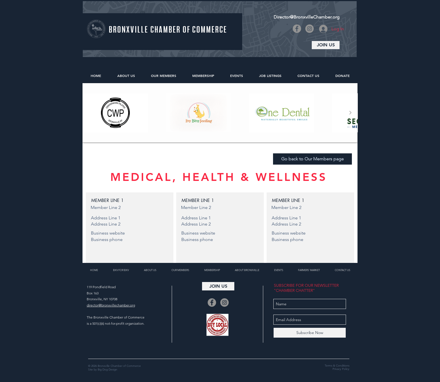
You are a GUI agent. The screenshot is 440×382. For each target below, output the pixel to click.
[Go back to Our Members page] (312, 159)
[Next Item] (350, 113)
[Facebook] (297, 28)
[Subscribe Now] (309, 333)
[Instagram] (309, 28)
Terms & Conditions (337, 365)
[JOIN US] (326, 45)
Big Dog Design (107, 369)
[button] (129, 200)
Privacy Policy (341, 369)
